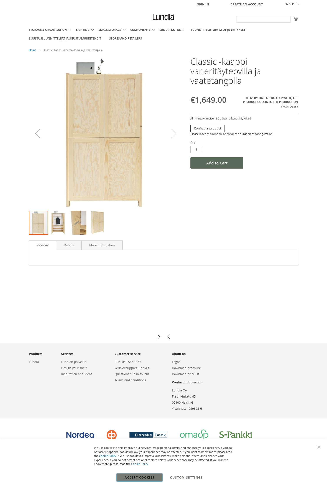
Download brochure (186, 368)
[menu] (163, 34)
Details (69, 245)
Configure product (207, 128)
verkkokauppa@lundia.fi (132, 368)
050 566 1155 (131, 362)
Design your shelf (74, 368)
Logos (176, 362)
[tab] (42, 245)
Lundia (34, 362)
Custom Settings (186, 477)
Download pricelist (185, 374)
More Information (102, 245)
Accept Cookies (139, 477)
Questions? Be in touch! (132, 374)
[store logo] (163, 17)
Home (33, 50)
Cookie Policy (107, 456)
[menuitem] (48, 29)
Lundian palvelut (73, 362)
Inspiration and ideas (76, 374)
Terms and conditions (130, 380)
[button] (292, 4)
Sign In (203, 4)
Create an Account (247, 4)
